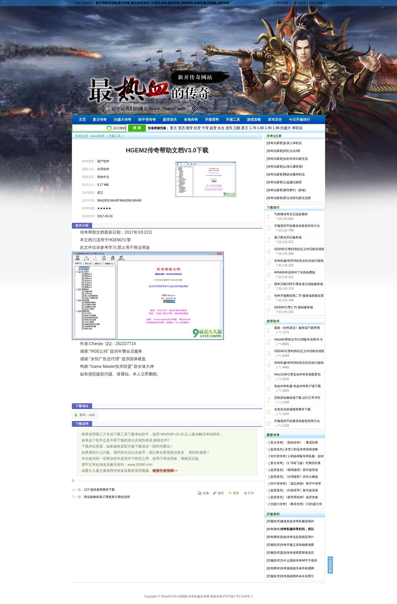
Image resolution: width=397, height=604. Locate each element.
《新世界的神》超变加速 (301, 497)
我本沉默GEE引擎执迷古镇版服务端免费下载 (298, 284)
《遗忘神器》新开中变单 (304, 483)
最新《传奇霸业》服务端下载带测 (297, 328)
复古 (173, 128)
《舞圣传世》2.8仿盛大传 (305, 504)
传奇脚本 (273, 529)
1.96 (276, 128)
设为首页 (300, 3)
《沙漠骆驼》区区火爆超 (301, 476)
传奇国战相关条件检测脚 (297, 568)
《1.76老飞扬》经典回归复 (303, 463)
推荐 (236, 493)
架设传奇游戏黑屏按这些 (297, 552)
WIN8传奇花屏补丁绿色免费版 (294, 272)
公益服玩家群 (293, 182)
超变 (213, 128)
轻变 (197, 128)
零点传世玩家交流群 (297, 198)
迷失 (229, 128)
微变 (189, 128)
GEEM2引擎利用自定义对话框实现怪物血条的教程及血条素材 (299, 249)
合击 (221, 128)
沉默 (237, 128)
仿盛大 (285, 128)
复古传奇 (276, 442)
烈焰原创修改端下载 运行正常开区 (297, 397)
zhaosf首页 (97, 136)
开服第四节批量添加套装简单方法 (297, 226)
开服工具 (115, 136)
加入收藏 (317, 3)
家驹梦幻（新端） (296, 190)
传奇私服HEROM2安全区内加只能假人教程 (299, 261)
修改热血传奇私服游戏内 (297, 521)
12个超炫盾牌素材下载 (99, 489)
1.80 (260, 128)
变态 (181, 128)
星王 (244, 128)
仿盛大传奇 (278, 504)
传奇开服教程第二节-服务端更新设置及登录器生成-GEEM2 (299, 296)
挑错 (221, 493)
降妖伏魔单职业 (294, 174)
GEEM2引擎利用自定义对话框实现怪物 (299, 351)
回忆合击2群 (292, 151)
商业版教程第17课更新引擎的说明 (107, 497)
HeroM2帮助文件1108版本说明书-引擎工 (298, 340)
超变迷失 (276, 449)
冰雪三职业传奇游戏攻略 (301, 449)
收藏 (206, 493)
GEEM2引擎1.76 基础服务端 (293, 307)
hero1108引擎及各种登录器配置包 (297, 374)
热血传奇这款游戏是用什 (297, 537)
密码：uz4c (87, 415)
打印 (251, 493)
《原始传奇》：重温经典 (301, 442)
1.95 (268, 128)
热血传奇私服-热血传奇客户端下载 (297, 386)
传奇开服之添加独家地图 (297, 545)
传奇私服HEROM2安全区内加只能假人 (299, 363)
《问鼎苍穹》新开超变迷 (301, 490)
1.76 (252, 128)
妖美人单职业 (293, 143)
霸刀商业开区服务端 (288, 237)
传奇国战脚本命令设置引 (297, 576)
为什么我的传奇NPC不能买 (299, 560)
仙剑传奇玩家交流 (296, 158)
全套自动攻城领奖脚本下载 (292, 409)
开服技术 (273, 521)
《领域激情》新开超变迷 (301, 470)
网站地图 (282, 3)
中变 (205, 128)
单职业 (297, 128)
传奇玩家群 (275, 143)
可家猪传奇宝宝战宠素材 (291, 214)
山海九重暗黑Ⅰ (293, 166)
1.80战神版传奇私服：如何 (306, 456)
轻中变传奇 (278, 456)
